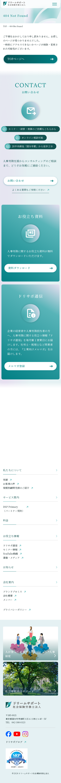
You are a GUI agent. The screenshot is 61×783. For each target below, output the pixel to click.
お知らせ (8, 567)
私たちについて (12, 470)
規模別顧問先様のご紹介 (16, 488)
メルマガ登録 (16, 366)
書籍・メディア (11, 557)
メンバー (7, 599)
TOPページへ (15, 59)
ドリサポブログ (14, 741)
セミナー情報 (10, 549)
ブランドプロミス (12, 591)
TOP (5, 26)
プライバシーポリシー (15, 609)
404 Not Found (16, 26)
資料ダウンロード (19, 268)
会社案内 (8, 582)
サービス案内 (11, 497)
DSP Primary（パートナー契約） (14, 509)
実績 (5, 479)
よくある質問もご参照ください (28, 189)
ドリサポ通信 (10, 545)
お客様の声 (9, 483)
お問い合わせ (15, 180)
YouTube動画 (10, 553)
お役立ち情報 (11, 536)
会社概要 (8, 595)
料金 (5, 520)
